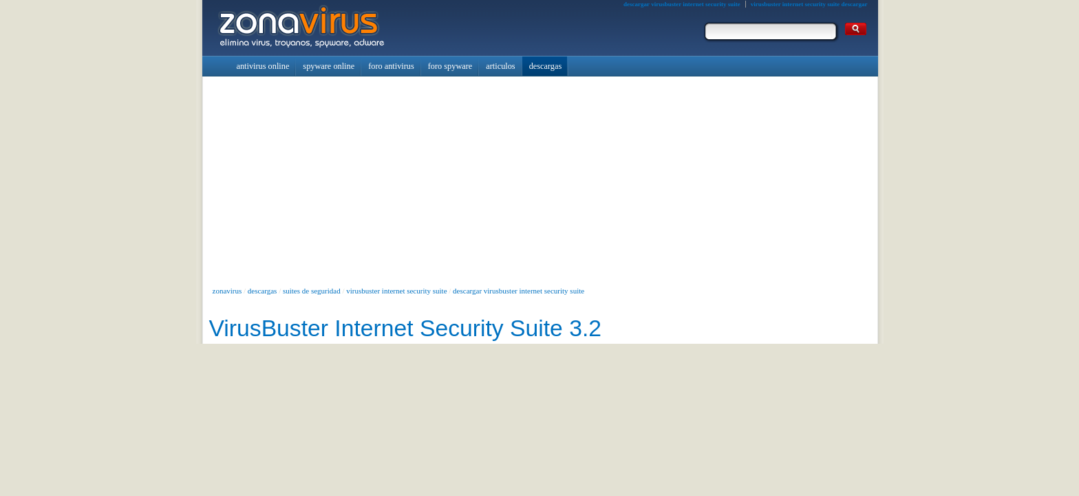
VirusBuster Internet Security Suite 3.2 (405, 328)
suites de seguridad (312, 291)
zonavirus (227, 291)
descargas (262, 291)
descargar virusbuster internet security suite (518, 291)
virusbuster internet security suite (396, 291)
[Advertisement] (540, 179)
